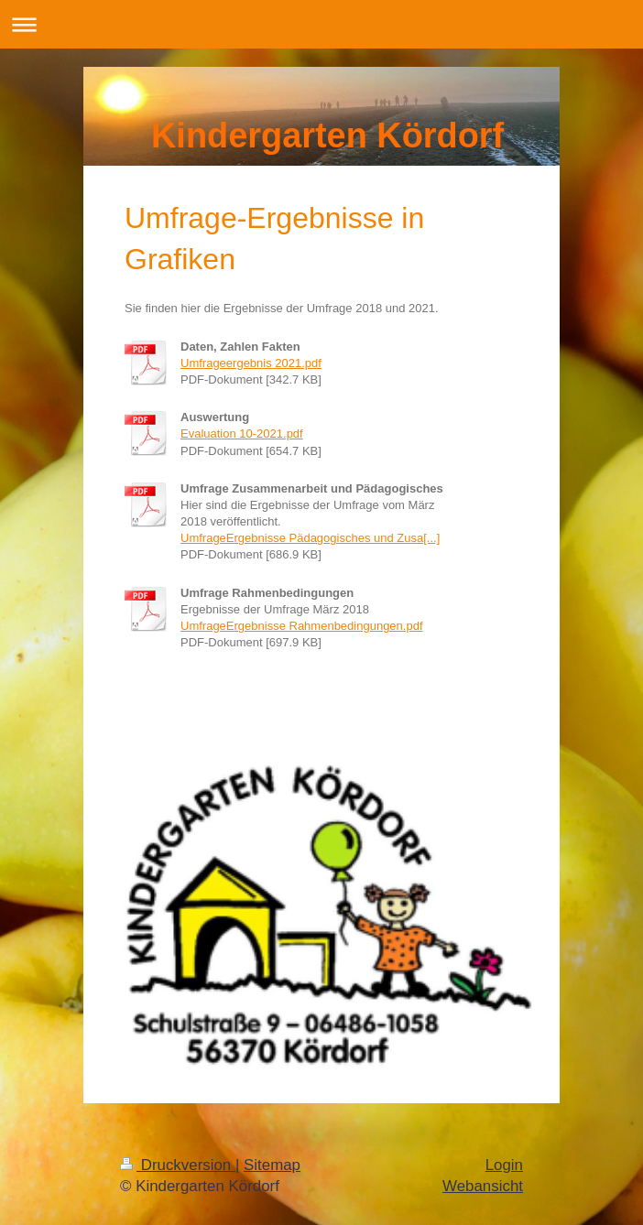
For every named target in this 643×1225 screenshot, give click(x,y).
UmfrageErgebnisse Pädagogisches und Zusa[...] (310, 538)
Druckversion (177, 1165)
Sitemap (272, 1165)
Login (504, 1165)
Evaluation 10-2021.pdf (241, 433)
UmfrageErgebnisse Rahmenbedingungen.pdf (301, 626)
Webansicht (482, 1186)
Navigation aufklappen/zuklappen (321, 24)
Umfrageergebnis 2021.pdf (251, 363)
